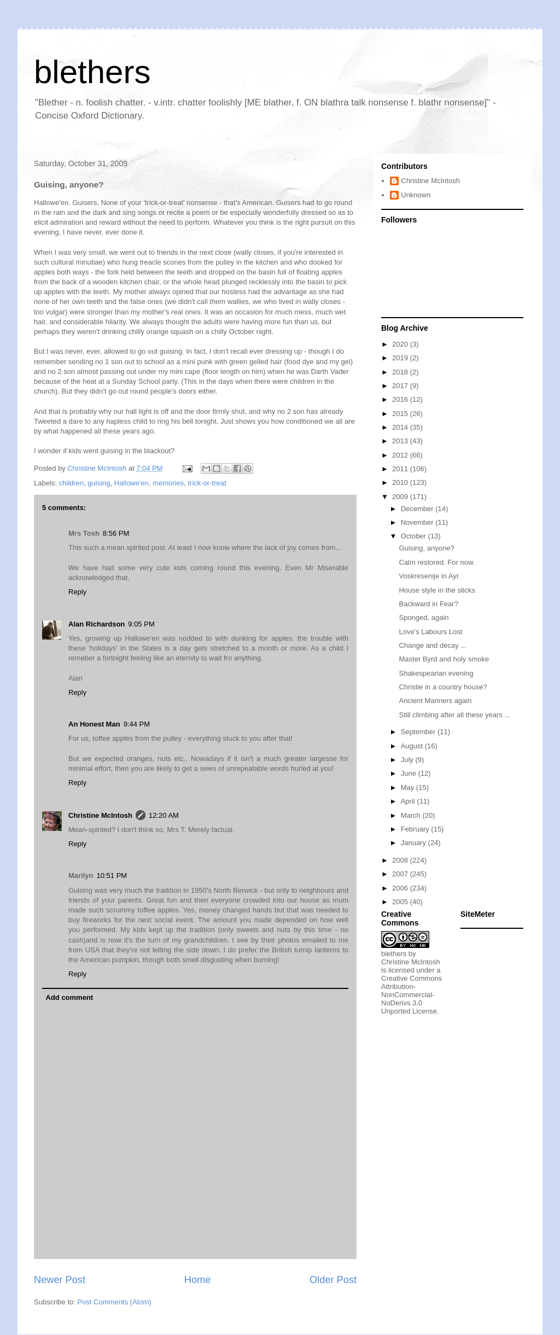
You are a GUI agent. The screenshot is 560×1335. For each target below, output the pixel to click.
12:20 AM (164, 815)
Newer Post (59, 1279)
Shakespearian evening (436, 673)
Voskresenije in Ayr (429, 576)
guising (99, 483)
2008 (401, 860)
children (71, 483)
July (408, 760)
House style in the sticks (437, 590)
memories (168, 483)
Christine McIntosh (100, 815)
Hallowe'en (131, 483)
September (419, 732)
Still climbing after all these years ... (454, 715)
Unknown (415, 195)
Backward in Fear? (428, 604)
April (409, 801)
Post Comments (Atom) (114, 1302)
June (409, 773)
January (414, 843)
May (408, 787)
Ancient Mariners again (435, 700)
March (412, 815)
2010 (401, 482)
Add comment (70, 997)
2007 (401, 874)
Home (197, 1279)
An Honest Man (94, 724)
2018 (401, 372)
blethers (92, 72)
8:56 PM (116, 533)
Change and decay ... (432, 645)
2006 (401, 888)
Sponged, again (423, 617)
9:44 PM (137, 724)
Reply (77, 592)
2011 (401, 469)
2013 (401, 441)
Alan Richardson (96, 624)
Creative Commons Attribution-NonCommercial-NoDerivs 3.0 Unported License (411, 994)
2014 (401, 427)
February (416, 829)
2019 (401, 358)
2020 (401, 344)
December (418, 509)
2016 (401, 399)
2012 (401, 455)
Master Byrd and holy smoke (444, 659)
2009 (401, 497)
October (414, 536)
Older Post (333, 1279)
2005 (401, 902)
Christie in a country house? (443, 687)
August (413, 746)
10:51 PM (112, 875)
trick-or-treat (207, 483)
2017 (401, 386)
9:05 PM (141, 624)
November (418, 522)
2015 (401, 413)
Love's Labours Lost (430, 632)
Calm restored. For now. (437, 562)
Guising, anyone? (426, 548)
